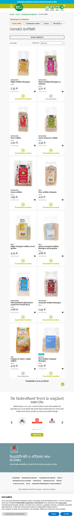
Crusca (46, 23)
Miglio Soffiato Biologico (20, 82)
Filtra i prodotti (37, 37)
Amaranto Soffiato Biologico (49, 303)
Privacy (39, 489)
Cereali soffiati (16, 23)
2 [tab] (35, 429)
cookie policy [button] (62, 503)
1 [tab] (33, 429)
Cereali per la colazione (19, 19)
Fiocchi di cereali (59, 23)
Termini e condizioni (49, 489)
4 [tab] (39, 429)
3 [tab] (37, 429)
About (59, 478)
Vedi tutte (37, 435)
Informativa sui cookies (22, 481)
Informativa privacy (29, 478)
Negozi (59, 481)
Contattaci (37, 481)
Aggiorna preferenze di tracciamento (46, 483)
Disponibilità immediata (23, 97)
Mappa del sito (48, 481)
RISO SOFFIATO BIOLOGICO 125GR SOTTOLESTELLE (22, 304)
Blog (28, 483)
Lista (57, 8)
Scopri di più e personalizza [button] (14, 514)
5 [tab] (40, 429)
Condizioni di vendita (47, 478)
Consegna (16, 478)
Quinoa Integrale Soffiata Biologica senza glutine (48, 247)
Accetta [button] (66, 514)
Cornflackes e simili (32, 23)
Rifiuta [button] (54, 514)
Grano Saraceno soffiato (48, 138)
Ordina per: (35, 43)
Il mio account (18, 483)
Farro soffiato (16, 138)
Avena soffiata (16, 192)
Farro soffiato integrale (47, 192)
